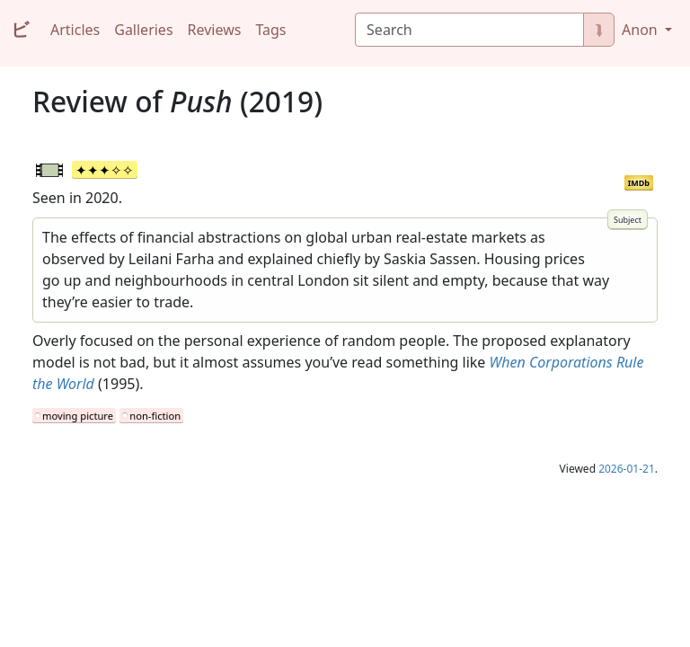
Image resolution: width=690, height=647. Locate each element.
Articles (75, 30)
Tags (270, 30)
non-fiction (155, 415)
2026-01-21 (626, 468)
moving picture (77, 415)
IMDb (639, 183)
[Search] (469, 30)
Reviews (215, 30)
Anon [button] (641, 30)
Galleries (143, 30)
